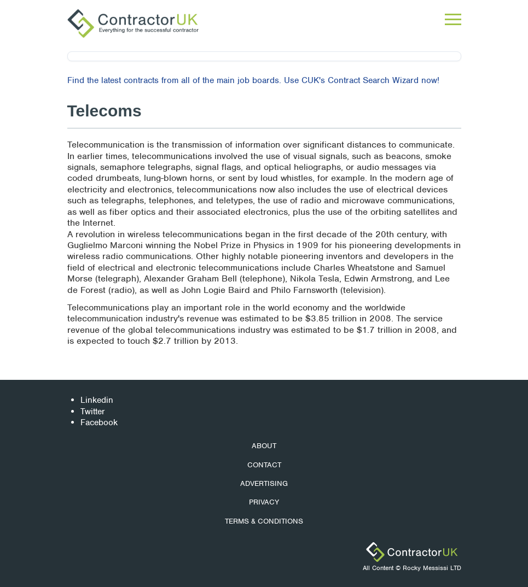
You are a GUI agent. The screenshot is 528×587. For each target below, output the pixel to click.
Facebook (99, 422)
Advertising (264, 483)
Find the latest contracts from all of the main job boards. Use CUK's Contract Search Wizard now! (253, 80)
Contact (264, 464)
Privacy (264, 502)
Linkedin (96, 400)
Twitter (92, 411)
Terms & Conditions (264, 521)
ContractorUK (412, 552)
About (264, 445)
